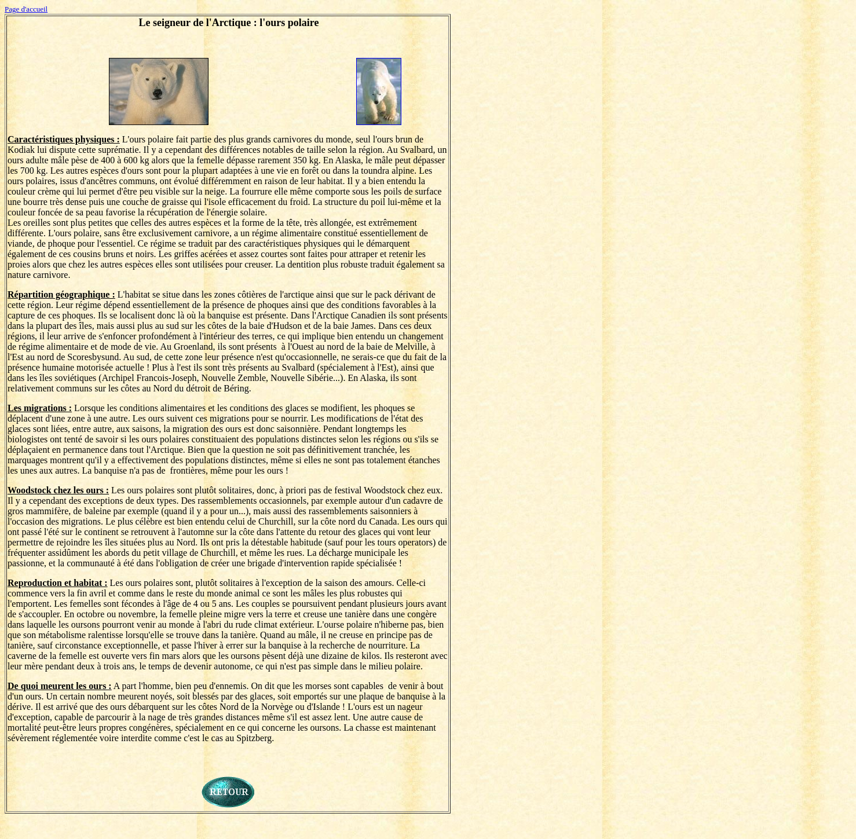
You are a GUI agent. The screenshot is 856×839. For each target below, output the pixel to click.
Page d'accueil (26, 9)
